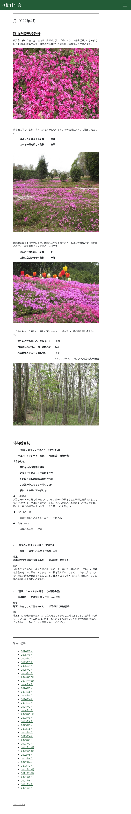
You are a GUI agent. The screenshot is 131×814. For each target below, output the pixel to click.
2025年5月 (27, 662)
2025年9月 (27, 654)
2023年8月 (27, 721)
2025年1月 (27, 673)
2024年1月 (27, 710)
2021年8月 (27, 777)
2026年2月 (27, 651)
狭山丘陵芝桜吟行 (26, 33)
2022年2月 (27, 765)
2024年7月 (27, 688)
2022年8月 (27, 754)
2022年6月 (27, 758)
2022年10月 (27, 751)
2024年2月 (27, 706)
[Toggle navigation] (125, 5)
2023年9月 (27, 717)
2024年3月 (27, 702)
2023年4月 (27, 736)
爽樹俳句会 (11, 5)
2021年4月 (27, 784)
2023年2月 (27, 743)
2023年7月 (27, 725)
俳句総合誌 (21, 443)
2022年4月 (27, 762)
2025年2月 (27, 669)
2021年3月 (27, 788)
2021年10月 (27, 773)
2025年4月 (27, 665)
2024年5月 (27, 695)
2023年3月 (27, 740)
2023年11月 (27, 714)
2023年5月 (27, 732)
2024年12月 (27, 677)
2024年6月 (27, 692)
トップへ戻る (19, 804)
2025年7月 (27, 658)
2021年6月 (27, 780)
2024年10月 (27, 680)
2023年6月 (27, 728)
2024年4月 (27, 699)
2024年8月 (27, 684)
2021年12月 (27, 769)
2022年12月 (27, 747)
